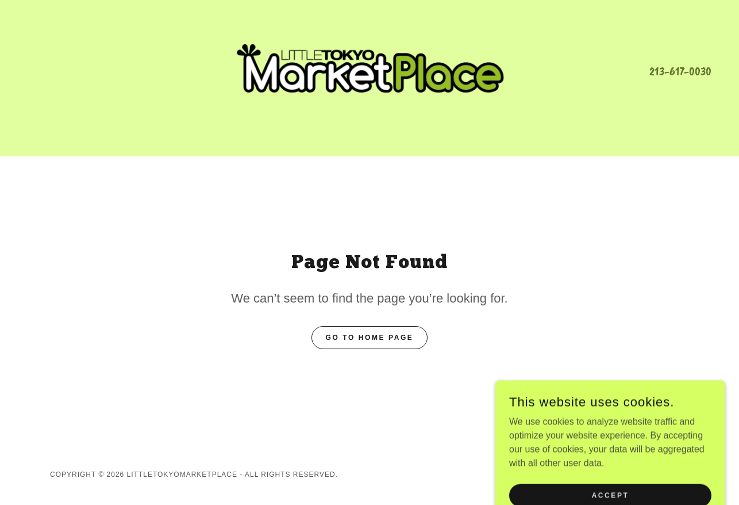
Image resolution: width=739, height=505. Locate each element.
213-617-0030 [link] (680, 71)
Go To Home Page (370, 338)
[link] (369, 70)
